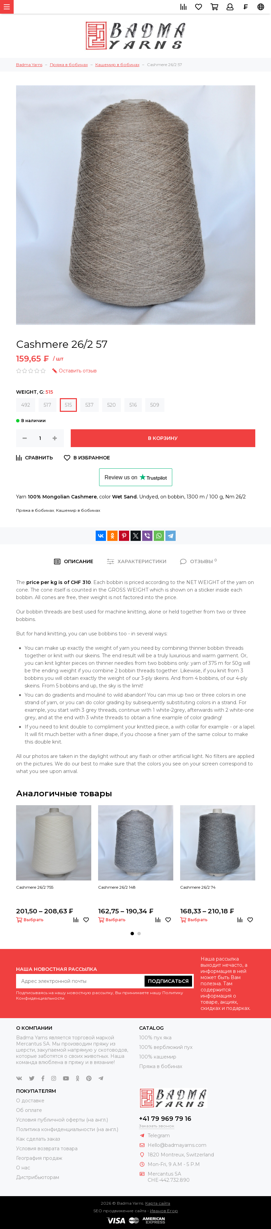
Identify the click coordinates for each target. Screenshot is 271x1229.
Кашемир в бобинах (78, 510)
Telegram (159, 1135)
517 (47, 405)
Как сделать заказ (38, 1139)
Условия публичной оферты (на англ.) (62, 1120)
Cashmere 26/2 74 (198, 887)
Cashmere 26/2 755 (34, 887)
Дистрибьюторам (37, 1177)
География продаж (39, 1158)
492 (25, 405)
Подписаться (168, 981)
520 (111, 405)
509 (154, 405)
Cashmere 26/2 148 (117, 887)
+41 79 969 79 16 (165, 1119)
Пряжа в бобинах (35, 510)
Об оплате (29, 1110)
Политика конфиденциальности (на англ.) (67, 1129)
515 (68, 405)
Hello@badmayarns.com (177, 1145)
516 (133, 405)
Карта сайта (157, 1203)
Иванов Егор (164, 1210)
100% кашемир (157, 1057)
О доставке (30, 1101)
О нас (23, 1168)
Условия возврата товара (47, 1148)
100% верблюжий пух (165, 1047)
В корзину (163, 438)
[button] (132, 933)
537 (89, 405)
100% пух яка (155, 1038)
